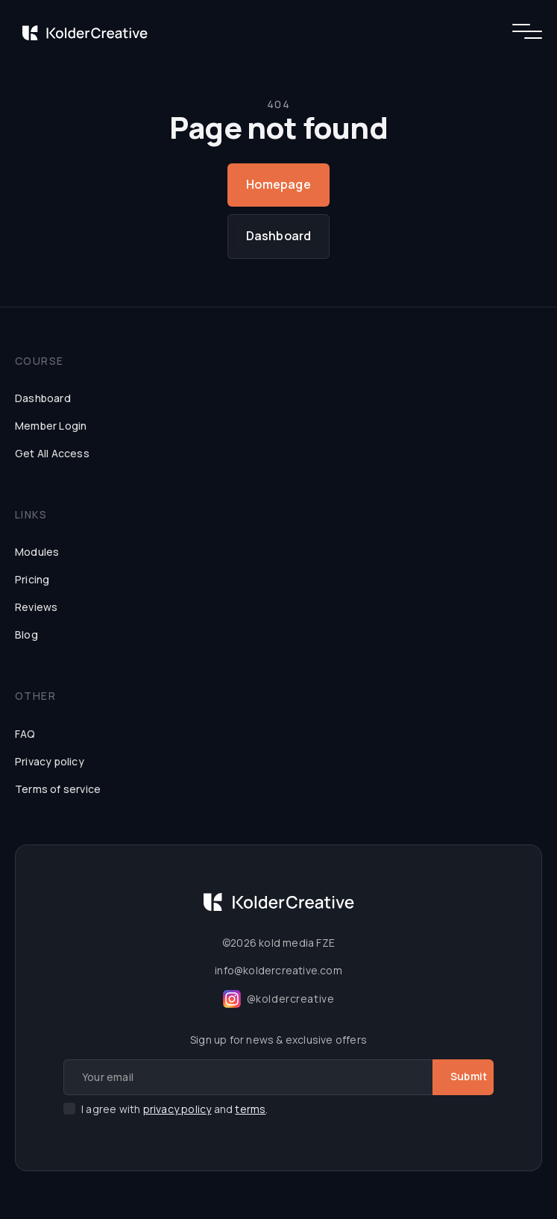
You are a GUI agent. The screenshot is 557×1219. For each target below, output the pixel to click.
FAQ (25, 734)
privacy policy (177, 1109)
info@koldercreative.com (278, 970)
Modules (37, 552)
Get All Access (52, 453)
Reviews (36, 607)
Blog (26, 634)
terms (250, 1109)
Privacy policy (49, 761)
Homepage (278, 184)
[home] (81, 31)
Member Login (50, 426)
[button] (521, 31)
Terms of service (58, 789)
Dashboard (279, 236)
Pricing (32, 579)
